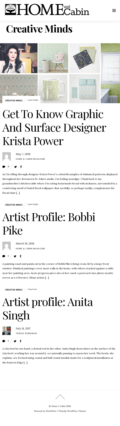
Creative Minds (13, 100)
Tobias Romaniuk (26, 333)
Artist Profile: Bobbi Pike (48, 223)
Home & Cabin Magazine (30, 159)
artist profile (33, 100)
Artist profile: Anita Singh (47, 308)
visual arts (32, 289)
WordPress (51, 411)
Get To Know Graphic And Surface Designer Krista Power (54, 127)
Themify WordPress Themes (72, 411)
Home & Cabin (59, 406)
